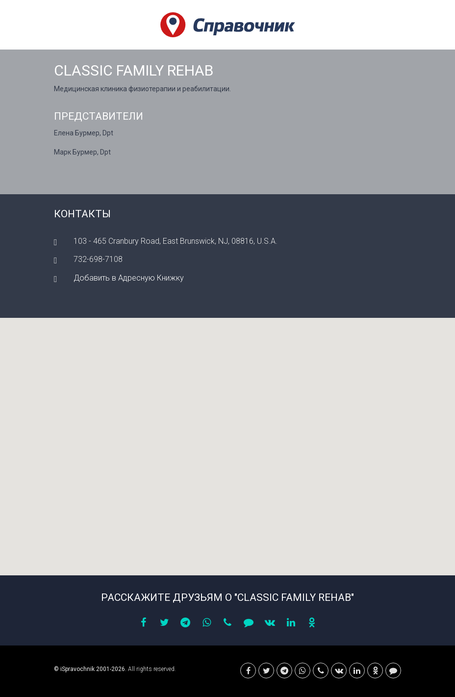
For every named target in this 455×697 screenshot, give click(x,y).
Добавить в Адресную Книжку (129, 278)
